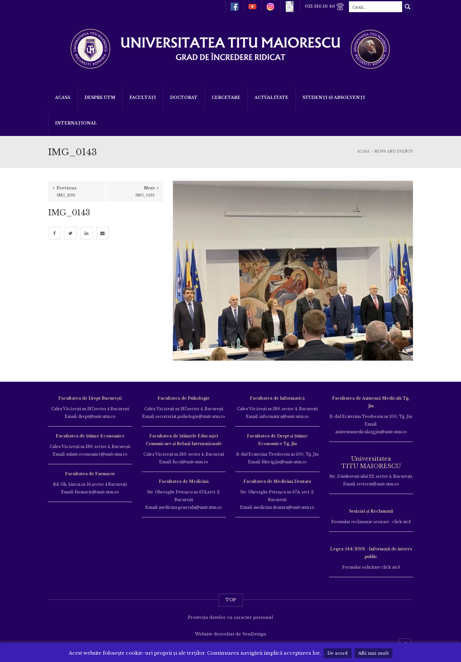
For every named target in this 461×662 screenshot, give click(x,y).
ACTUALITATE (271, 97)
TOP (230, 599)
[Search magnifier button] (407, 6)
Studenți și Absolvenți (334, 97)
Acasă (62, 97)
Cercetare (226, 97)
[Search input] (375, 6)
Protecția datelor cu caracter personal (230, 617)
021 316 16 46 (324, 7)
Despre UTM (100, 97)
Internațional (76, 123)
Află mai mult (373, 653)
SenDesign (254, 634)
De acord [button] (338, 653)
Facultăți (142, 97)
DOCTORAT (184, 97)
